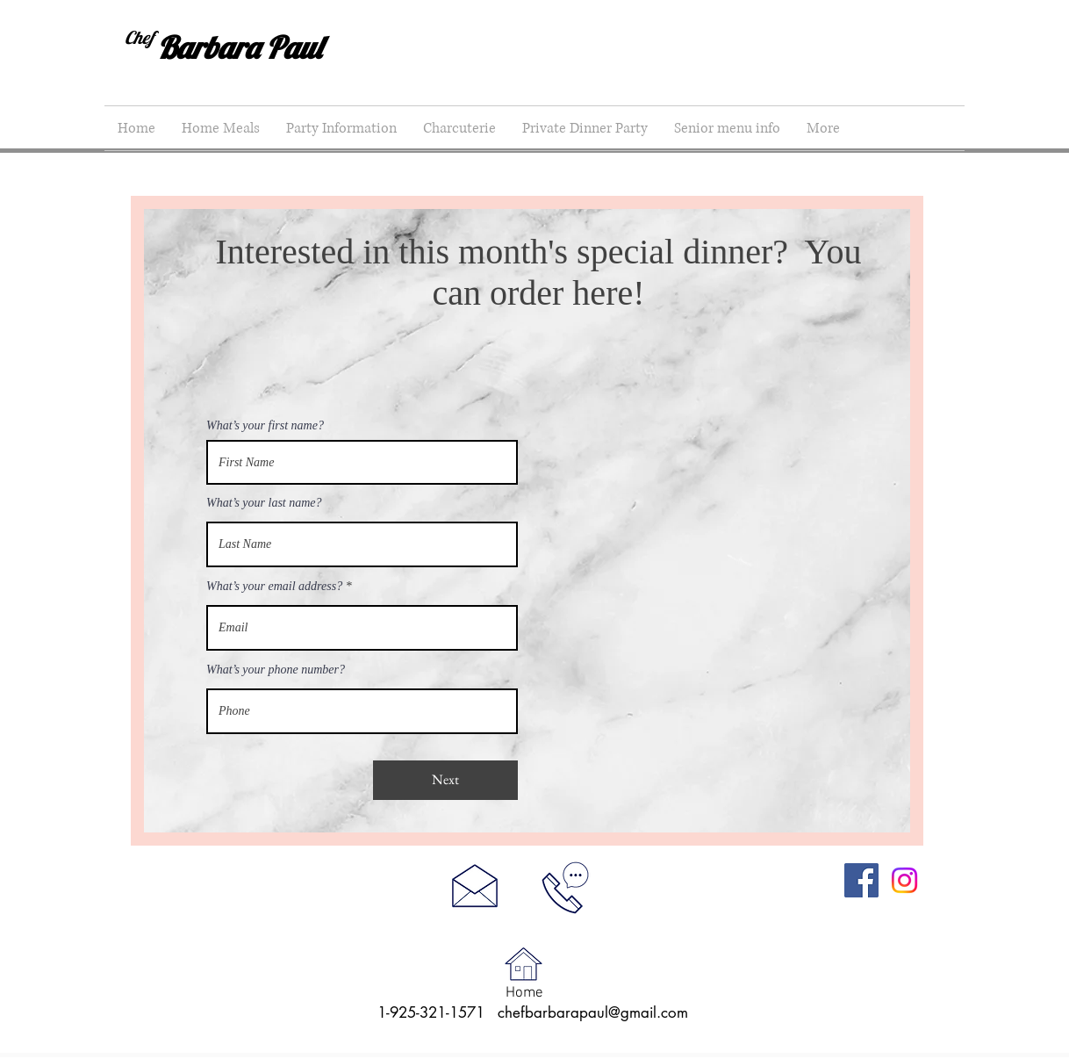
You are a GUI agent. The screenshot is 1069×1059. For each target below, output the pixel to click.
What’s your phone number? (275, 670)
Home (524, 993)
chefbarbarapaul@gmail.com (593, 1012)
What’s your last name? (264, 503)
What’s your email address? (274, 586)
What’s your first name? (265, 426)
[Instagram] (904, 880)
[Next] (445, 780)
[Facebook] (861, 880)
